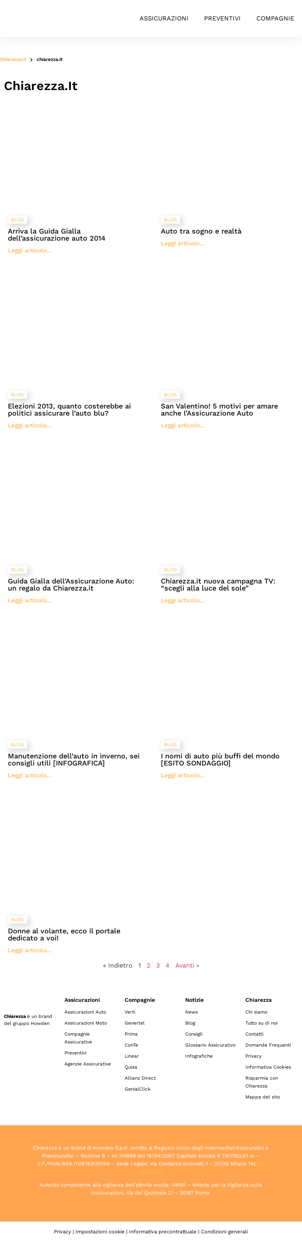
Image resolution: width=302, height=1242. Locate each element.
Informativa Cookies (268, 1067)
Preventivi (222, 18)
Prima (131, 1034)
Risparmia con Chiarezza (261, 1082)
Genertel (135, 1023)
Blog (190, 1023)
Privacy (253, 1056)
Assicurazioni (164, 18)
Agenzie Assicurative (87, 1064)
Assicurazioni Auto (85, 1012)
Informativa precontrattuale (163, 1232)
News (191, 1012)
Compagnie (275, 18)
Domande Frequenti (268, 1045)
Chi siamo (256, 1012)
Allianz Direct (140, 1078)
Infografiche (199, 1056)
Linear (132, 1056)
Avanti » (187, 965)
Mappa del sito (262, 1097)
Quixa (131, 1067)
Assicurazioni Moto (85, 1023)
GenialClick (138, 1089)
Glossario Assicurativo (210, 1045)
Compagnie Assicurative (78, 1038)
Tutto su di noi (261, 1023)
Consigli (194, 1034)
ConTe (131, 1045)
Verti (130, 1012)
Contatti (254, 1034)
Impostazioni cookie (100, 1232)
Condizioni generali (224, 1232)
